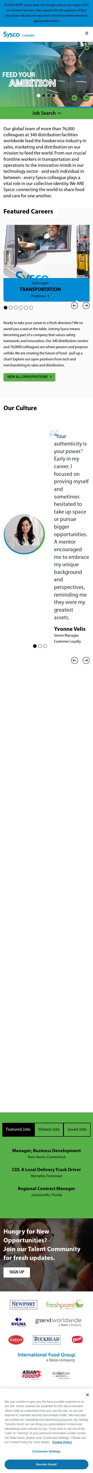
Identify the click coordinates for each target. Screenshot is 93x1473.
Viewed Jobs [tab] (49, 1129)
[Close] (87, 1395)
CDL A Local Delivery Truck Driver (46, 1170)
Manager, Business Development (46, 1151)
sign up (16, 1272)
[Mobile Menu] (87, 34)
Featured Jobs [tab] (18, 1129)
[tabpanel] (46, 1173)
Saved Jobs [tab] (77, 1129)
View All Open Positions (27, 377)
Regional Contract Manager (46, 1189)
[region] (46, 1430)
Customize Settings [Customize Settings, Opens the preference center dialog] (46, 1451)
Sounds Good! (46, 1464)
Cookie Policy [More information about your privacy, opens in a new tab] (62, 1442)
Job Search (44, 113)
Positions (38, 296)
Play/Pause (87, 47)
